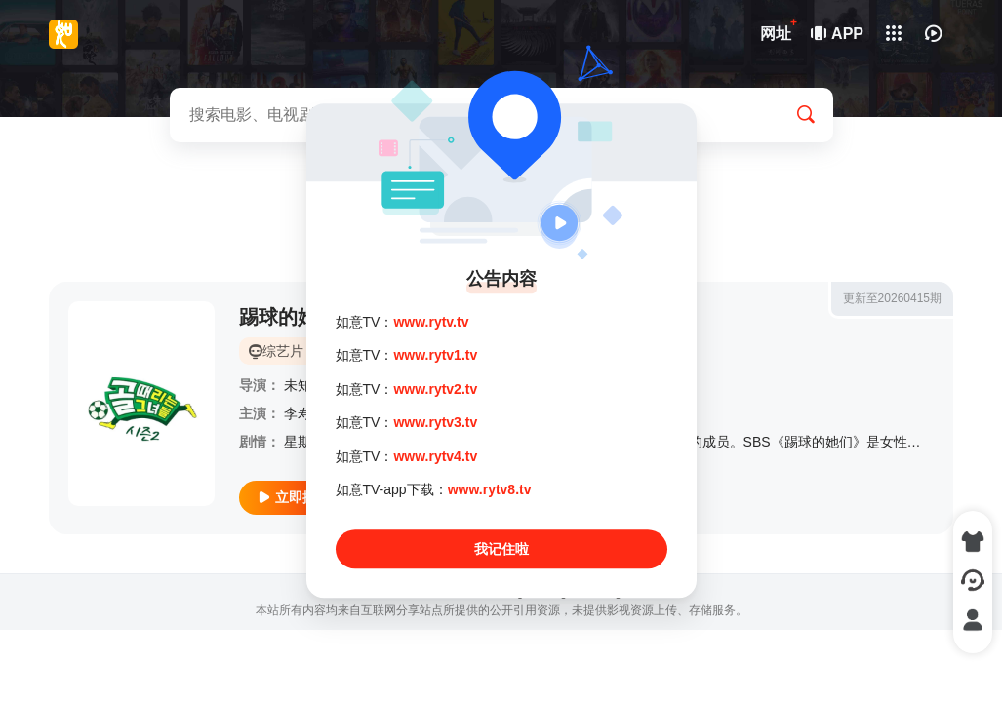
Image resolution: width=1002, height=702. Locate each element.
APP (838, 33)
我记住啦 (501, 550)
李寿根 (304, 413)
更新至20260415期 (892, 298)
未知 (297, 385)
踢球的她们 (288, 317)
